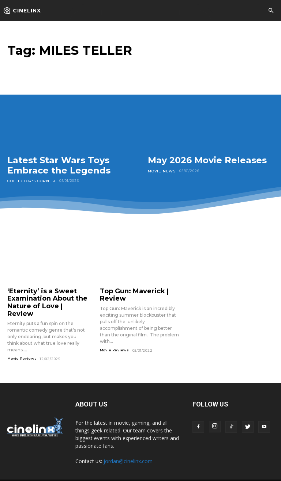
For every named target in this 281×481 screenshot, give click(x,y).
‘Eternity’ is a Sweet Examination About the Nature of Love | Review (42, 296)
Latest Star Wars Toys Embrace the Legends (58, 165)
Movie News (160, 171)
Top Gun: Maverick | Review (140, 290)
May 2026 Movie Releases (207, 160)
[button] (270, 11)
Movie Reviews (22, 347)
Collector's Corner (28, 181)
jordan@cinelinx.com (128, 449)
